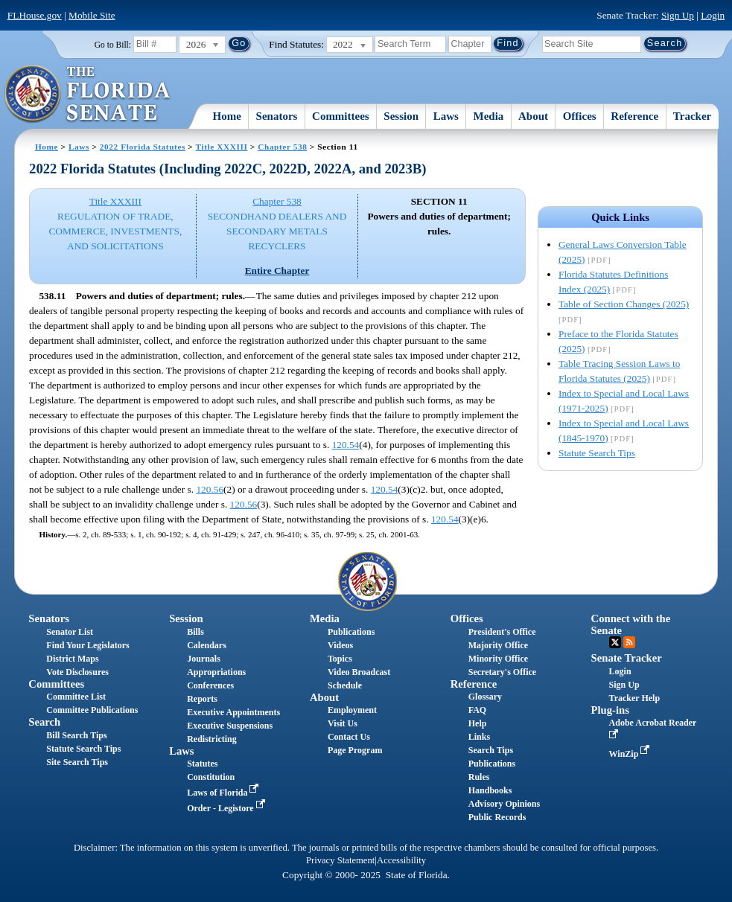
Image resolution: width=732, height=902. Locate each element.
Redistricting (212, 739)
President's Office (502, 632)
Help (477, 723)
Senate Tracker (626, 658)
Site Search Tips (77, 762)
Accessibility (401, 860)
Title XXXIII (222, 146)
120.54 (346, 444)
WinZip (631, 754)
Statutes (202, 763)
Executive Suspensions (230, 725)
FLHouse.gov (34, 15)
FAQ (477, 710)
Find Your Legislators (87, 645)
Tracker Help (635, 698)
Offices (579, 116)
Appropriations (216, 672)
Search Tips (490, 750)
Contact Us (349, 737)
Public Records (497, 817)
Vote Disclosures (77, 672)
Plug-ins (610, 710)
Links (479, 737)
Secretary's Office (502, 672)
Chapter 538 (282, 146)
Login (713, 15)
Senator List (69, 632)
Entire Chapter (277, 270)
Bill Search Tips (76, 735)
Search (44, 722)
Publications (351, 632)
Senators (277, 116)
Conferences (210, 685)
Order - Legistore (227, 808)
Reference (634, 116)
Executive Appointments (233, 712)
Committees (340, 116)
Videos (340, 645)
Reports (202, 699)
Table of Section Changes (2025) (623, 304)
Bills (195, 632)
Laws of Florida (224, 792)
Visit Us (342, 723)
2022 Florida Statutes (142, 146)
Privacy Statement (340, 860)
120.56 (209, 489)
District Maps (72, 658)
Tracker (692, 116)
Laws (446, 116)
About (533, 116)
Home (227, 116)
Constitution (211, 777)
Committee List (76, 696)
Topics (340, 658)
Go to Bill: (113, 44)
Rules (479, 777)
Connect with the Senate (631, 624)
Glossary (485, 696)
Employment (352, 710)
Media (489, 116)
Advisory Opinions (504, 804)
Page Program (355, 750)
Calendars (206, 645)
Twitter (615, 642)
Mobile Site (92, 15)
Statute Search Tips (596, 452)
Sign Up (677, 15)
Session (400, 116)
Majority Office (498, 645)
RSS (629, 642)
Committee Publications (92, 710)
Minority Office (498, 658)
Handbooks (490, 790)
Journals (203, 658)
